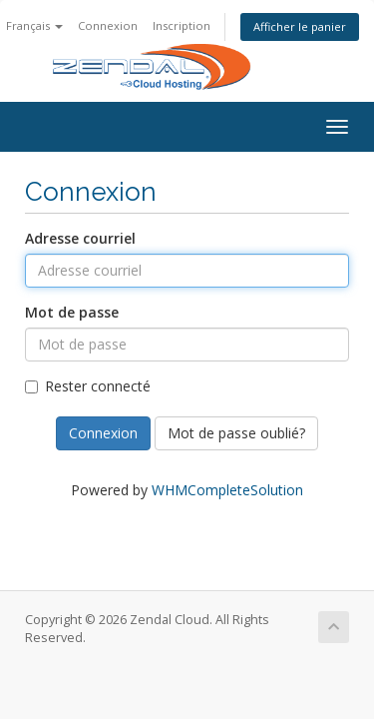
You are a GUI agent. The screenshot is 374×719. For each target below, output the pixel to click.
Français (34, 25)
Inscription (181, 25)
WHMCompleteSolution (227, 489)
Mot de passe (72, 312)
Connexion (108, 25)
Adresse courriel (80, 238)
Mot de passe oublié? (236, 432)
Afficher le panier (299, 26)
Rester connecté (88, 385)
